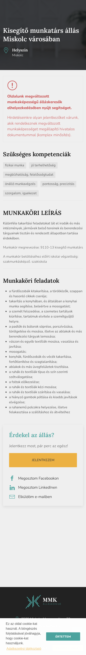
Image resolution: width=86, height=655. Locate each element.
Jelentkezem (43, 460)
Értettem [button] (63, 637)
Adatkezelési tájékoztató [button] (23, 648)
